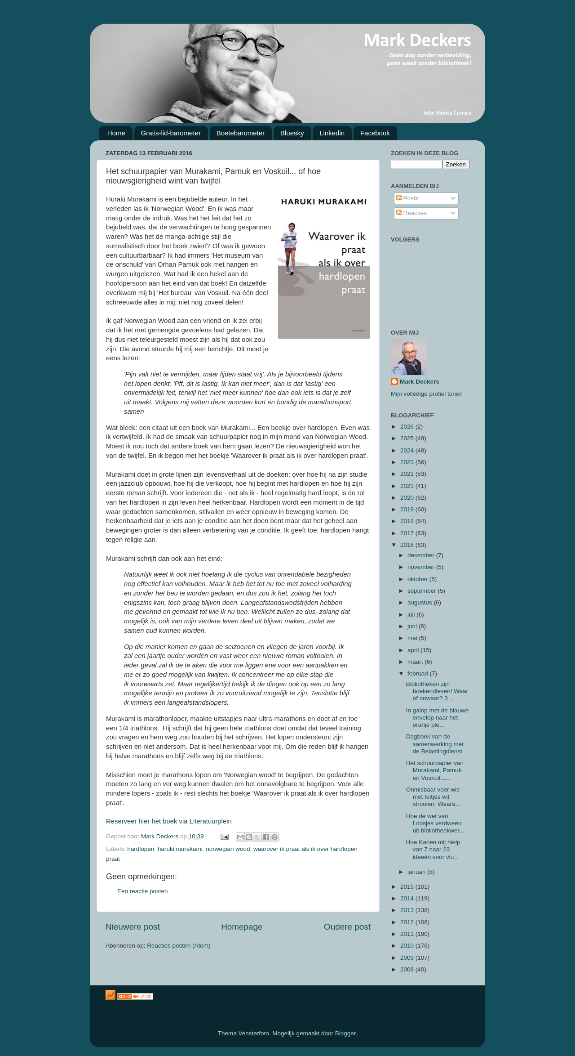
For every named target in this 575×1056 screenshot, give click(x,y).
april (413, 650)
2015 (408, 886)
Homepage (241, 926)
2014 (408, 898)
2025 (408, 438)
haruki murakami (180, 849)
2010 (408, 945)
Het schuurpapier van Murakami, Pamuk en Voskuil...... (435, 770)
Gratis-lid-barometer (171, 133)
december (421, 555)
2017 (408, 533)
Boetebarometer (241, 133)
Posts (407, 198)
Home (116, 133)
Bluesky (292, 133)
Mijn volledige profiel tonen (427, 393)
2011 (408, 934)
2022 (408, 473)
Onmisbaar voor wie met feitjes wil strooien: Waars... (433, 796)
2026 (408, 426)
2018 (408, 521)
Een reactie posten (142, 891)
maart (416, 661)
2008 (408, 969)
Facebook (375, 133)
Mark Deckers (419, 381)
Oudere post (347, 926)
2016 (408, 544)
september (422, 590)
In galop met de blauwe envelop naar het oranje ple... (437, 717)
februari (418, 673)
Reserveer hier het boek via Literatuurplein (169, 821)
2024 (408, 450)
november (421, 567)
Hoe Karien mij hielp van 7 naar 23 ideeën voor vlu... (433, 849)
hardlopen (140, 849)
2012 (408, 922)
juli (411, 614)
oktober (418, 579)
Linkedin (332, 133)
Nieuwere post (133, 926)
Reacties (411, 213)
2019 (408, 509)
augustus (420, 602)
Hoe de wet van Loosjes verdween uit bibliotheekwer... (435, 823)
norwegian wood (228, 849)
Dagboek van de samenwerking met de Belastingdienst (435, 743)
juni (413, 626)
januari (417, 871)
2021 (408, 486)
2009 (408, 957)
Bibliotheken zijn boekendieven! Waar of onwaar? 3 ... (437, 691)
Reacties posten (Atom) (178, 945)
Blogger (345, 1033)
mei (413, 638)
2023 (408, 462)
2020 (408, 497)
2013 (408, 910)
